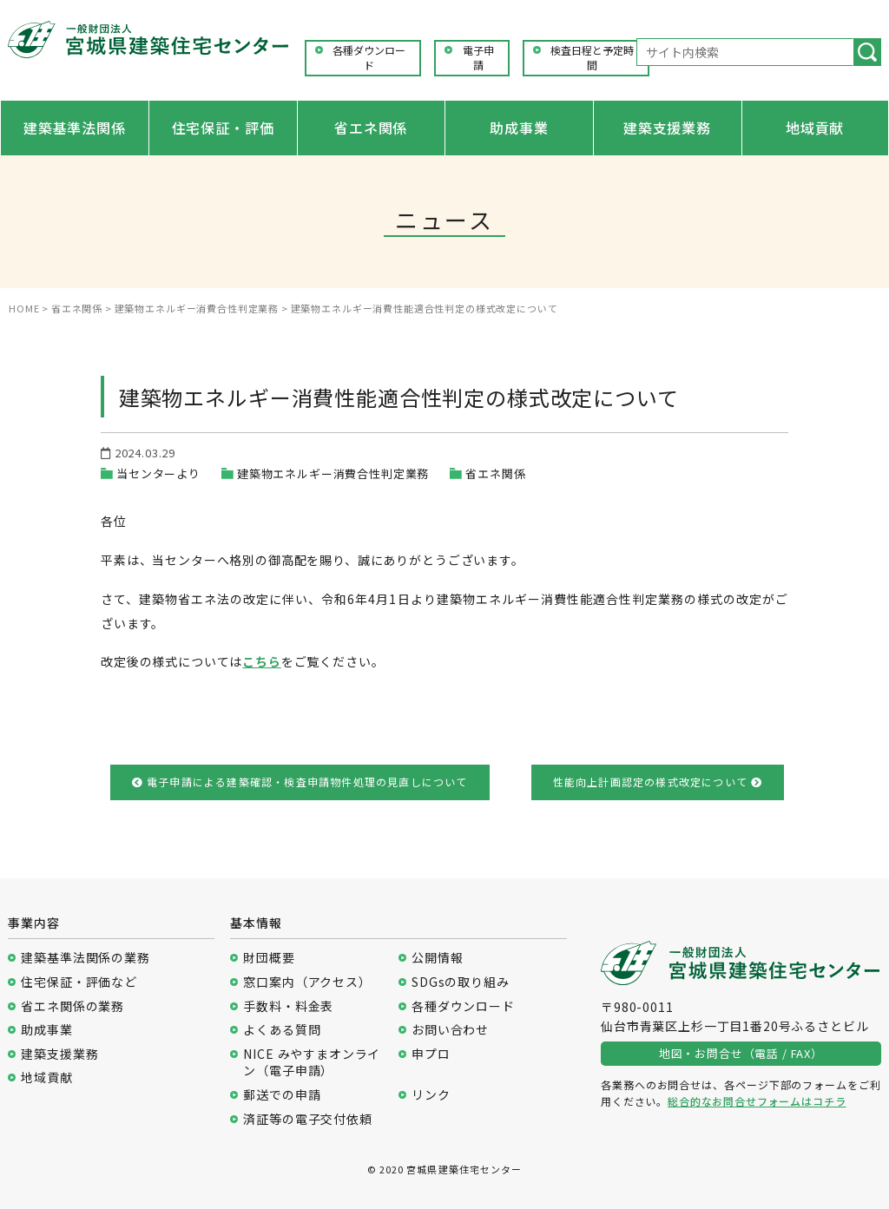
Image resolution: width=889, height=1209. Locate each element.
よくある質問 (281, 1030)
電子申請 (478, 57)
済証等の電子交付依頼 (307, 1119)
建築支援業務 (667, 127)
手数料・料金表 (288, 1006)
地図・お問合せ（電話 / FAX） (741, 1053)
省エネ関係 (370, 127)
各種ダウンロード (369, 57)
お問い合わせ (450, 1030)
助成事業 (519, 127)
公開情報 (437, 957)
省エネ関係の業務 (72, 1006)
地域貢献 (815, 127)
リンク (431, 1095)
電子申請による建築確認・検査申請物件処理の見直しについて (300, 781)
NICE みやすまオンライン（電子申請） (311, 1063)
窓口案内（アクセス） (307, 982)
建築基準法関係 (74, 127)
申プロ (431, 1054)
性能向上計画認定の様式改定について (658, 781)
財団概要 (268, 957)
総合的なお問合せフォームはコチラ (757, 1101)
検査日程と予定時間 (592, 57)
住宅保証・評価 (223, 127)
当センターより (158, 473)
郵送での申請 (281, 1095)
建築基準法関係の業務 (85, 957)
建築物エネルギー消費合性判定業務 (333, 473)
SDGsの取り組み (461, 982)
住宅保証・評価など (79, 982)
